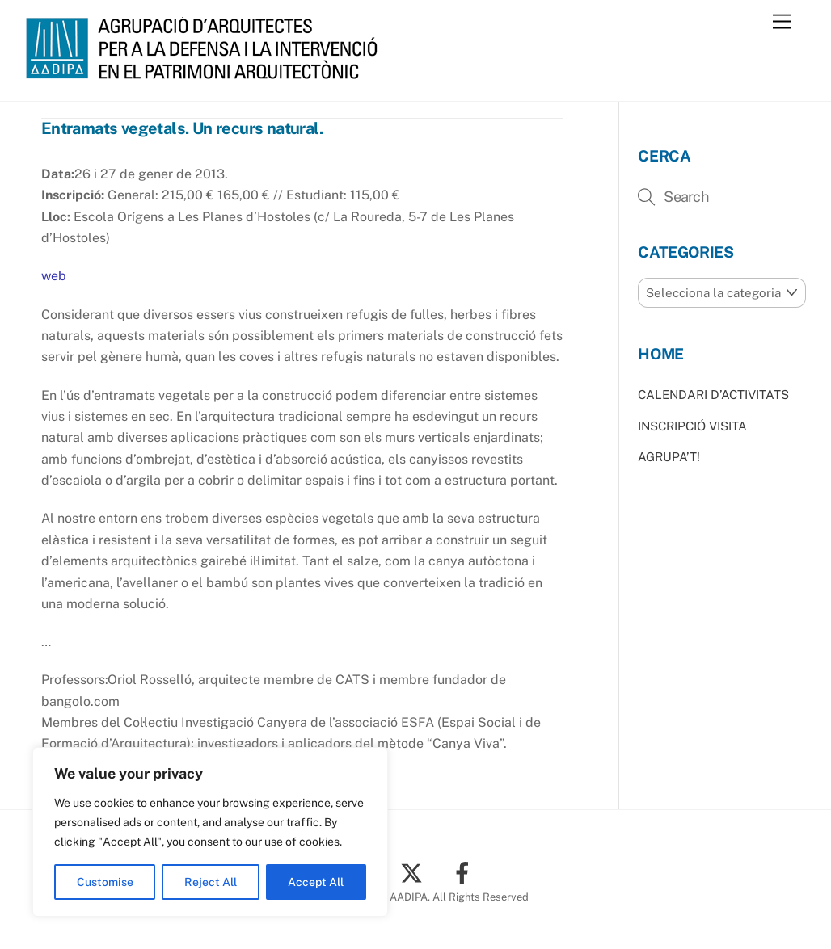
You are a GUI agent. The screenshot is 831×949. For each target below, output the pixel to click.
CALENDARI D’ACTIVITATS (713, 394)
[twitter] (414, 872)
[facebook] (465, 872)
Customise (105, 882)
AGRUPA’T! (669, 457)
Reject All (210, 882)
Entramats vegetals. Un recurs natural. (182, 128)
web (53, 275)
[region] (210, 832)
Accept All (316, 882)
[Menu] (782, 22)
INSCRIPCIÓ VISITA (692, 426)
